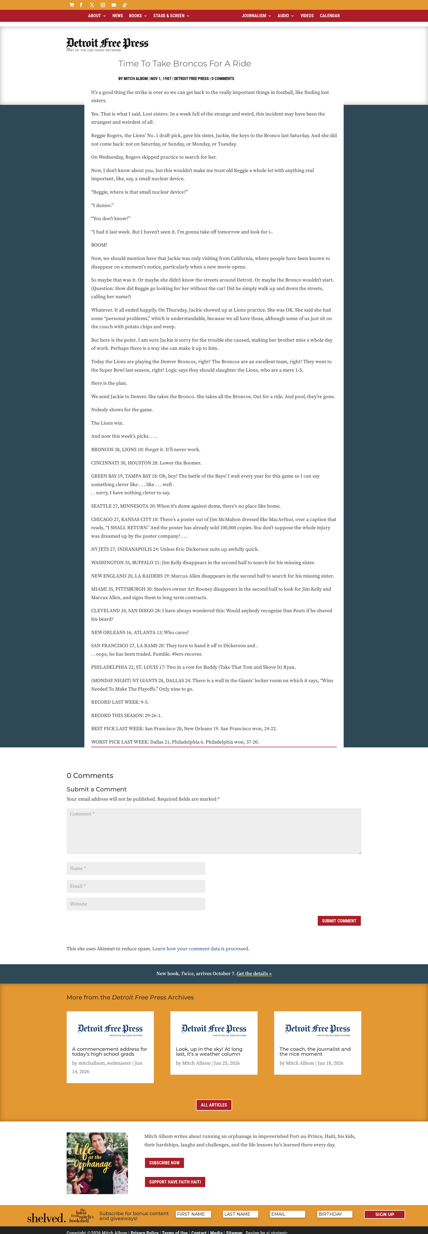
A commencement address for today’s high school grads (109, 1046)
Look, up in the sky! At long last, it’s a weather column (209, 1046)
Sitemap (234, 1228)
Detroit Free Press (191, 74)
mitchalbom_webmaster (104, 1058)
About (94, 15)
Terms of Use (175, 1228)
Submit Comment (339, 916)
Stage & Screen (169, 15)
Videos (307, 15)
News (117, 15)
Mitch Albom (136, 74)
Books (135, 15)
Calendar (330, 15)
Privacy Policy (145, 1228)
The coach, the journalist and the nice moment (315, 1046)
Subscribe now (164, 1158)
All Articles (214, 1100)
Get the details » (254, 969)
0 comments (223, 74)
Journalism (254, 15)
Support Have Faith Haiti (175, 1177)
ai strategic (276, 1228)
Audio (283, 15)
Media (216, 1228)
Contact (199, 1228)
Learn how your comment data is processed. (200, 944)
